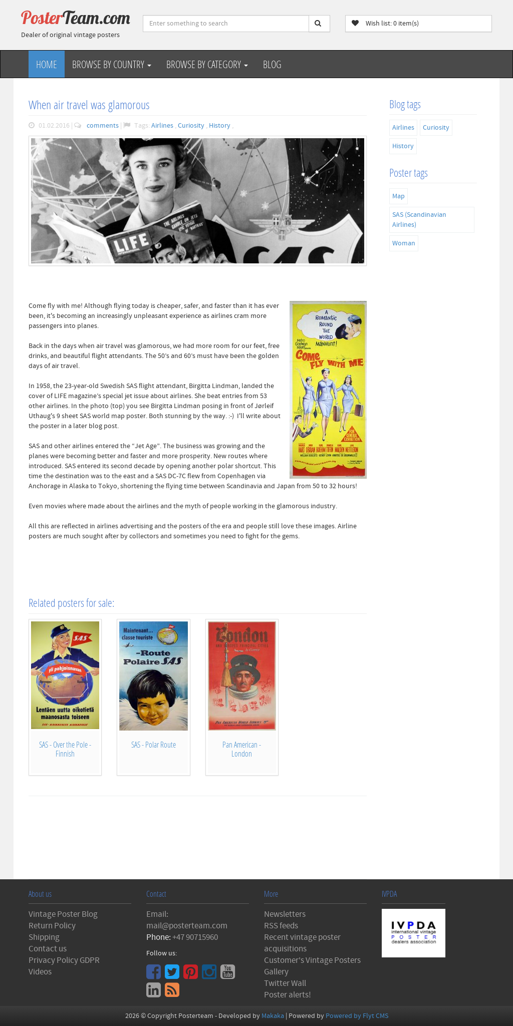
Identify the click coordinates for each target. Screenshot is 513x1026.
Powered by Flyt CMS (357, 1015)
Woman (403, 243)
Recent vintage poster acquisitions (302, 943)
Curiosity (192, 125)
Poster (75, 18)
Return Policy (52, 925)
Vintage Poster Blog (63, 914)
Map (398, 196)
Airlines (163, 125)
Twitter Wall (285, 983)
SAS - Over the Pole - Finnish (65, 749)
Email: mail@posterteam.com (186, 920)
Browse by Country (111, 64)
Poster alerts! (287, 994)
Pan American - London (241, 749)
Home (46, 64)
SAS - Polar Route (153, 744)
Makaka (273, 1015)
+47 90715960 (195, 937)
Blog (272, 64)
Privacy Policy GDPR (64, 960)
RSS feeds (281, 925)
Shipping (44, 937)
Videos (40, 971)
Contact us (48, 948)
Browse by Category (207, 64)
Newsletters (285, 914)
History (220, 125)
